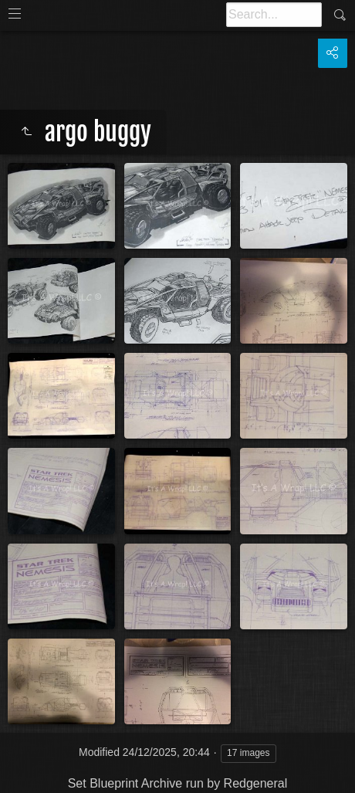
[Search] (274, 14)
